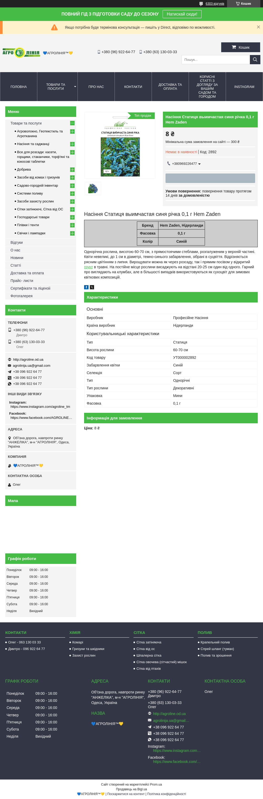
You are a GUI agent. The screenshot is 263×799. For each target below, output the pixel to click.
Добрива (24, 169)
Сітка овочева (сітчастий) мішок (161, 662)
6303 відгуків (215, 4)
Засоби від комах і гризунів (38, 177)
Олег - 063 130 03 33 (24, 642)
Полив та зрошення (216, 655)
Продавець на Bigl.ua (131, 789)
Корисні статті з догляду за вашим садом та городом (207, 86)
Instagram (244, 87)
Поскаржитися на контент (126, 794)
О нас (15, 250)
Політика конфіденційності (166, 794)
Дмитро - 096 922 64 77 (26, 649)
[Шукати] (255, 59)
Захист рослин (83, 655)
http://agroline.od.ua (28, 359)
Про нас (96, 87)
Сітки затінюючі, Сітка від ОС (40, 209)
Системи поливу (30, 193)
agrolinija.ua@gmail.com (31, 366)
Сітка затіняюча (148, 642)
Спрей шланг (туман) (217, 649)
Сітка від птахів (148, 669)
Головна (19, 87)
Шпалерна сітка (148, 655)
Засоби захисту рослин (35, 201)
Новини (17, 258)
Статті (16, 265)
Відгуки (17, 242)
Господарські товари (33, 217)
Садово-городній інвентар (37, 185)
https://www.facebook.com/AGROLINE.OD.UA (41, 418)
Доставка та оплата (170, 87)
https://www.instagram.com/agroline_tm (40, 407)
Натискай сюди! (182, 14)
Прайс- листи (22, 281)
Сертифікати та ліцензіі (30, 288)
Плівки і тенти (28, 225)
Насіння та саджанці (33, 144)
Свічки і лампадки (31, 233)
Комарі (77, 642)
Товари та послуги (55, 87)
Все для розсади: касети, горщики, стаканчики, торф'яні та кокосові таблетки (43, 156)
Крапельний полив (215, 642)
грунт (88, 267)
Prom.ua (156, 784)
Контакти (133, 87)
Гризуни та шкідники (88, 649)
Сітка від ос (145, 649)
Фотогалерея (22, 296)
